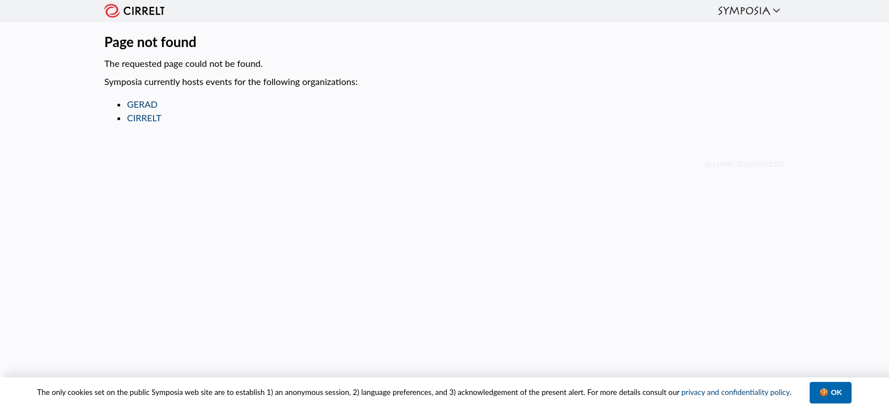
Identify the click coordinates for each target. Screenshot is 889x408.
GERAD (142, 104)
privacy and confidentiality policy (735, 392)
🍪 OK (831, 392)
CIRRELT (144, 117)
